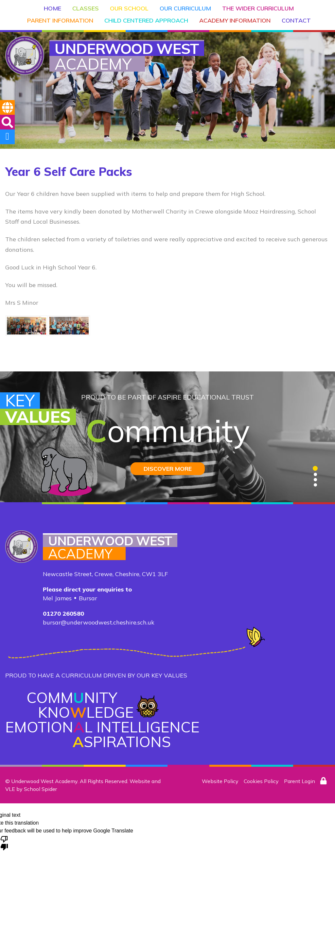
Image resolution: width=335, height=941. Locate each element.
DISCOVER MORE (168, 468)
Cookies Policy (261, 781)
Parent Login (299, 781)
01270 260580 (63, 613)
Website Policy (220, 781)
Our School (129, 8)
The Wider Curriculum (258, 8)
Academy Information (235, 20)
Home (52, 8)
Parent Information (60, 20)
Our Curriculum (185, 8)
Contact (296, 20)
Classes (85, 8)
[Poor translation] (4, 842)
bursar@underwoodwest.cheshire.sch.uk (98, 622)
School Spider (40, 789)
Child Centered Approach (146, 20)
